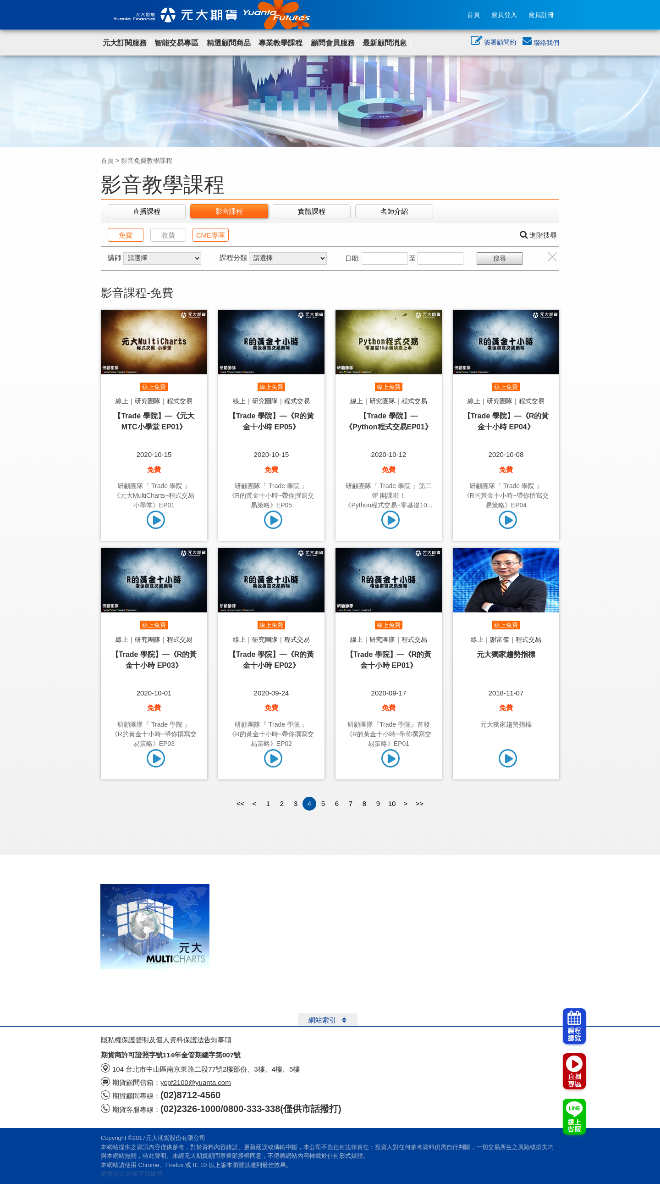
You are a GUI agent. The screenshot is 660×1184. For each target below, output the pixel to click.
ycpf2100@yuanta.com (195, 1082)
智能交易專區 (176, 43)
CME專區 (210, 235)
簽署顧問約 (493, 43)
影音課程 (229, 211)
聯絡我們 (540, 42)
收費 (168, 235)
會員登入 (504, 14)
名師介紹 (394, 211)
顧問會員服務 (333, 43)
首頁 (473, 14)
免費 (125, 235)
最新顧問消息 (385, 43)
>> (419, 803)
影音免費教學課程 (146, 160)
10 (392, 803)
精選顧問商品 (229, 43)
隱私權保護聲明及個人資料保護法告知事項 (166, 1040)
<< (240, 803)
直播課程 (146, 211)
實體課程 (311, 211)
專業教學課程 (280, 43)
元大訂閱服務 (125, 43)
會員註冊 (541, 14)
